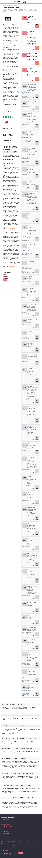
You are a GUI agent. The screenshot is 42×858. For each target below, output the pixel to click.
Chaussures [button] (5, 276)
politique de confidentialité (13, 854)
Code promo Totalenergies (6, 826)
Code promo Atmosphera (6, 829)
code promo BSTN (13, 40)
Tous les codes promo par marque (8, 845)
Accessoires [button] (5, 278)
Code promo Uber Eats (5, 821)
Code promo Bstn (24, 5)
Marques (15, 5)
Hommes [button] (5, 280)
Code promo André (12, 101)
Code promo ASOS (12, 186)
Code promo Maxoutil (5, 831)
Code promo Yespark (5, 833)
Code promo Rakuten (5, 828)
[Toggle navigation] (40, 2)
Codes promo (9, 5)
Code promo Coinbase (5, 824)
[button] (32, 27)
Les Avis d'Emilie (4, 850)
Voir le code (36, 25)
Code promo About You (13, 43)
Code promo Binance (5, 819)
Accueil (4, 5)
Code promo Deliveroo (5, 822)
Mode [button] (4, 274)
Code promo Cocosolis (5, 835)
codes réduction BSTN (8, 53)
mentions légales (4, 854)
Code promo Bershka (12, 266)
